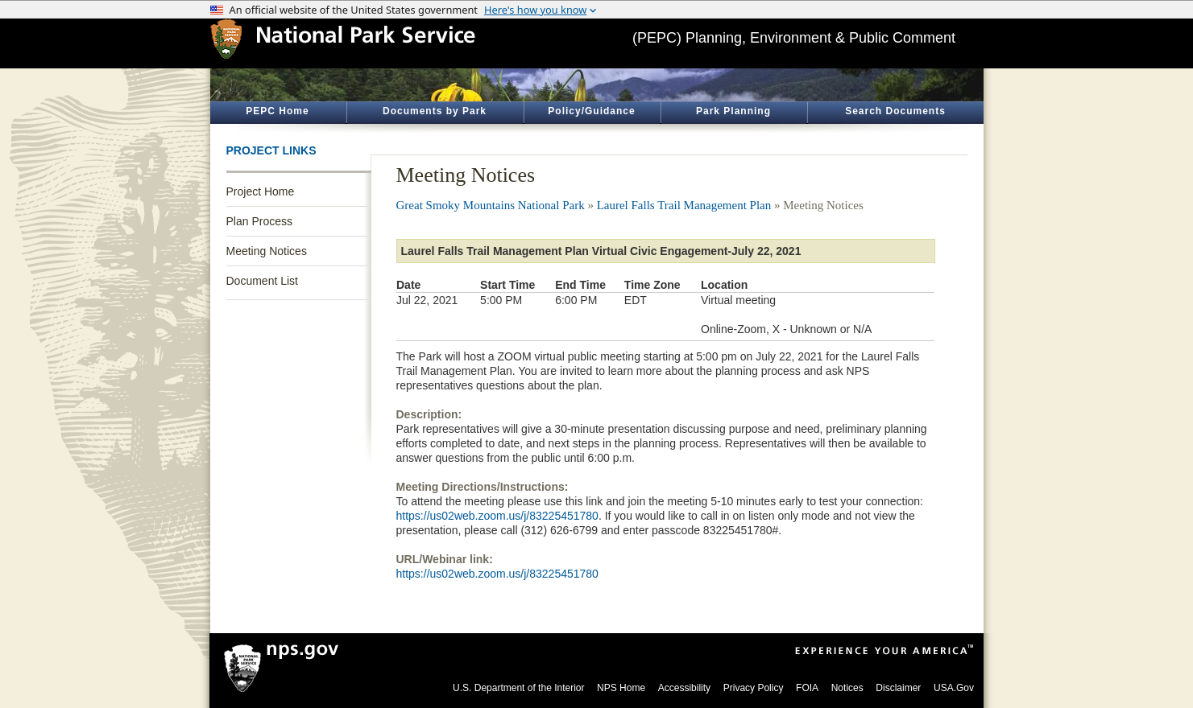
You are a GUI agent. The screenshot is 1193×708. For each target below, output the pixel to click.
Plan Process (259, 221)
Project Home (260, 191)
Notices (847, 688)
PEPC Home (277, 111)
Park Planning (733, 111)
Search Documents (895, 111)
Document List (262, 280)
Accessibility (684, 688)
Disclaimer (898, 688)
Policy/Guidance (591, 111)
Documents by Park (435, 111)
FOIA (807, 688)
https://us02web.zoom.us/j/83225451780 (497, 515)
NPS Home (621, 688)
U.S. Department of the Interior (518, 688)
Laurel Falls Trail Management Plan (684, 205)
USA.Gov (954, 688)
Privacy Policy (753, 688)
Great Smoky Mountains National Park (490, 205)
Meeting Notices (266, 251)
